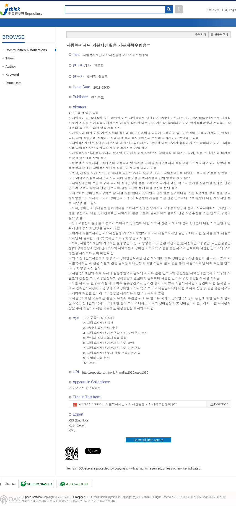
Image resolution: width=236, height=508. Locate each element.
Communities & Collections (26, 50)
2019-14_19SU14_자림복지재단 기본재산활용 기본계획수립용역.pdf (127, 404)
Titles (9, 58)
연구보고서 (221, 34)
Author (10, 66)
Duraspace (78, 497)
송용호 (103, 76)
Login (232, 10)
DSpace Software (32, 497)
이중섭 (99, 65)
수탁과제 (200, 34)
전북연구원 (213, 10)
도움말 (179, 9)
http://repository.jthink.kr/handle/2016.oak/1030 (115, 372)
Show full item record (148, 440)
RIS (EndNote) (79, 420)
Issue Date (13, 83)
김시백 (91, 76)
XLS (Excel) (77, 425)
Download (221, 404)
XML (72, 430)
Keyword (12, 75)
